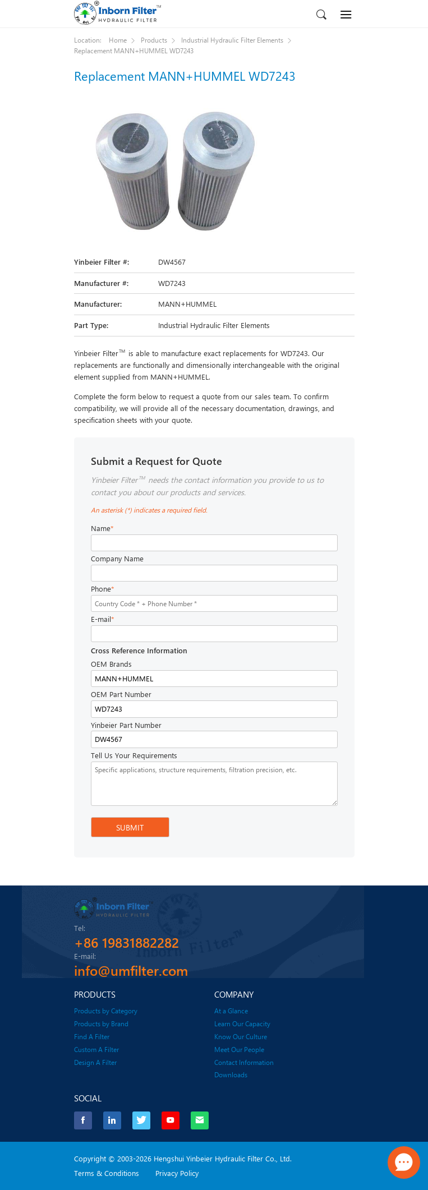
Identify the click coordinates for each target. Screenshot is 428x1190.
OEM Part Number (121, 694)
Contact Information (244, 1061)
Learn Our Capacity (242, 1022)
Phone (102, 589)
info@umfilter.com (131, 970)
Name (102, 528)
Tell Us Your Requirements (134, 755)
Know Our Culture (240, 1035)
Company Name (117, 558)
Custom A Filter (96, 1048)
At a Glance (231, 1009)
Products (154, 39)
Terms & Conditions (106, 1172)
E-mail (102, 619)
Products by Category (105, 1009)
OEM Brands (111, 663)
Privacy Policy (177, 1172)
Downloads (230, 1073)
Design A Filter (95, 1061)
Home (118, 39)
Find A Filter (91, 1035)
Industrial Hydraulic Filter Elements (232, 39)
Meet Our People (239, 1048)
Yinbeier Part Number (126, 725)
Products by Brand (101, 1022)
